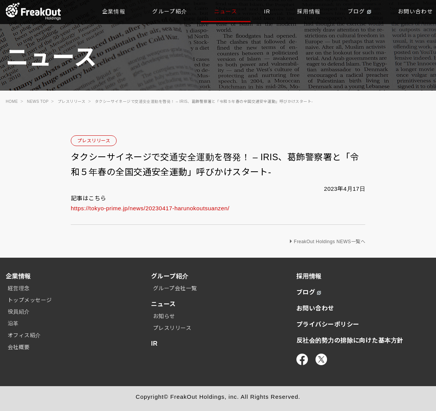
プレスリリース (93, 140)
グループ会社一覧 (175, 288)
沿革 (13, 323)
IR (267, 11)
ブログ (359, 11)
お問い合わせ (315, 308)
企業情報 (114, 11)
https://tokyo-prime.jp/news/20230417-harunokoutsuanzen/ (150, 208)
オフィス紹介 (24, 335)
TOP (33, 11)
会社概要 (19, 347)
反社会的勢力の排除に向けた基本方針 (349, 340)
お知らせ (164, 316)
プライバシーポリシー (328, 324)
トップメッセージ (30, 300)
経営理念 (19, 288)
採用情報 (309, 11)
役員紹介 (19, 312)
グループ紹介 (169, 11)
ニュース (226, 11)
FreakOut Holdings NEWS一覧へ (329, 241)
